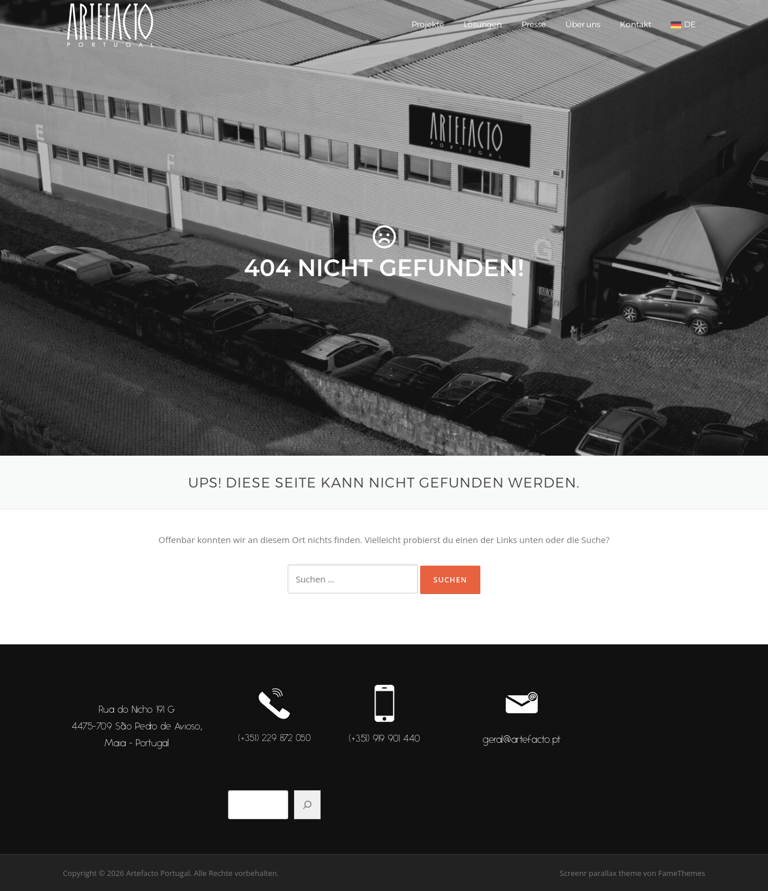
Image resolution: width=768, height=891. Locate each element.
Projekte (427, 24)
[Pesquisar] (307, 804)
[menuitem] (683, 24)
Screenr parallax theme (600, 873)
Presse (533, 24)
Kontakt (635, 24)
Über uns (582, 24)
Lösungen (483, 24)
